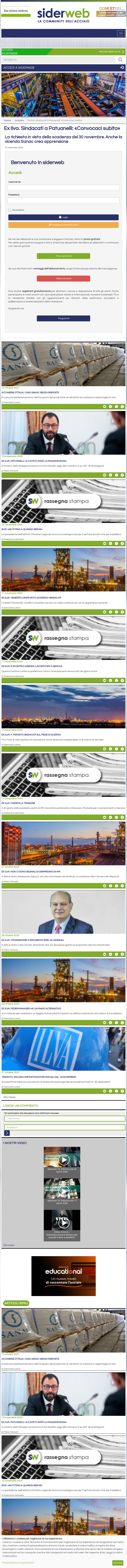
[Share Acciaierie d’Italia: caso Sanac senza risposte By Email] (104, 407)
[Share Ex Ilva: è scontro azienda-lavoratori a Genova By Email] (104, 680)
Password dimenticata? (63, 224)
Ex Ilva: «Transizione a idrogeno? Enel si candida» (33, 940)
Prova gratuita (63, 256)
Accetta (117, 1563)
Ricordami (16, 210)
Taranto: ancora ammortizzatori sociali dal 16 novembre (39, 1077)
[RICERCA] (120, 59)
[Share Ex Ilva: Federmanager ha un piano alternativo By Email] (104, 1023)
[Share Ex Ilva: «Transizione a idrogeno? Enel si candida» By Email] (104, 954)
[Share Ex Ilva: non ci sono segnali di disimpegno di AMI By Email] (104, 886)
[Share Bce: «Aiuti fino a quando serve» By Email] (104, 543)
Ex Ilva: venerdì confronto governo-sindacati (31, 598)
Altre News (9, 1097)
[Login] (7, 1133)
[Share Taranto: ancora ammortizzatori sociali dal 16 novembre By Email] (104, 1091)
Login (63, 217)
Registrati (63, 318)
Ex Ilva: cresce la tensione (18, 803)
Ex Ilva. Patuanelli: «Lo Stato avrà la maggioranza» (34, 461)
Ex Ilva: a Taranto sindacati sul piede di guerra (31, 735)
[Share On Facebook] (122, 407)
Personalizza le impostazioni (18, 1563)
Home (7, 120)
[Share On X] (116, 407)
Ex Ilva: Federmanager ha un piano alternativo (31, 1008)
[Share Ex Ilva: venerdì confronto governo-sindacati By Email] (104, 612)
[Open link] (16, 11)
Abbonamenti (63, 278)
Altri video (8, 1245)
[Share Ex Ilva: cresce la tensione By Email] (104, 817)
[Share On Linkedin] (110, 407)
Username (14, 182)
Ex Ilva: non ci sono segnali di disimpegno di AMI (31, 871)
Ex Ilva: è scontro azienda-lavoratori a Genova (32, 666)
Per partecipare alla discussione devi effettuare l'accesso (31, 1113)
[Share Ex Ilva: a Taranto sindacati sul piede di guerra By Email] (104, 749)
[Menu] (121, 33)
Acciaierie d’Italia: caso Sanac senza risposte (30, 392)
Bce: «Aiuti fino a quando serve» (22, 529)
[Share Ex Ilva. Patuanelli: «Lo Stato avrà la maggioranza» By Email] (104, 475)
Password (13, 195)
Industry (19, 120)
